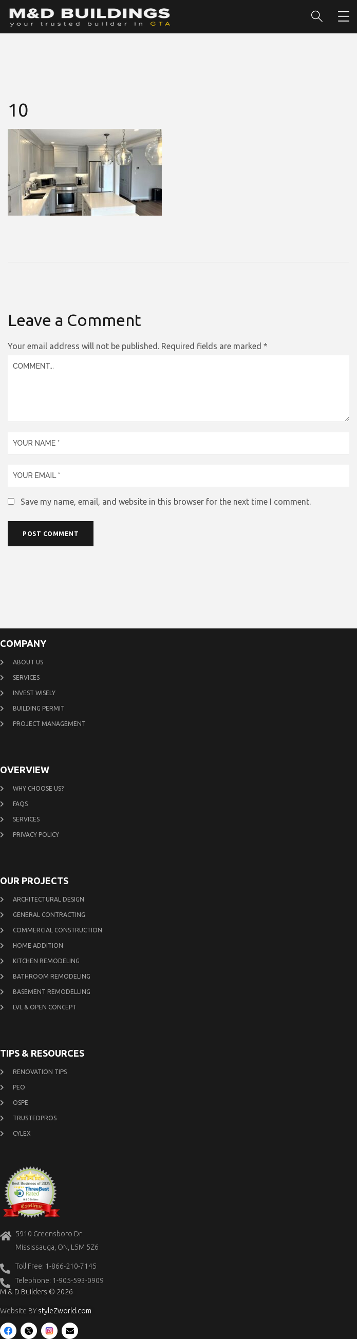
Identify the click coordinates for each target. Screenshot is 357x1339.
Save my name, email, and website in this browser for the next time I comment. (166, 501)
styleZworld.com (64, 1311)
